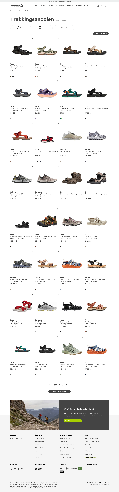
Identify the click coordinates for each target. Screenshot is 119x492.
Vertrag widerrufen (90, 457)
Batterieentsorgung (66, 457)
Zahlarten (88, 451)
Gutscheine (63, 451)
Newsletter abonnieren (71, 421)
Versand (87, 445)
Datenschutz (105, 484)
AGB (90, 484)
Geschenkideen (64, 454)
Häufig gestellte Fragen (92, 438)
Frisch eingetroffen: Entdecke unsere (57, 1)
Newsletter (38, 454)
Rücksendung (89, 448)
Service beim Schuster (67, 445)
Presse (37, 457)
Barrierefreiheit (89, 454)
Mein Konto (63, 442)
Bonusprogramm (65, 438)
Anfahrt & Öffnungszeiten (92, 442)
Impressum (96, 484)
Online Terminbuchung (67, 448)
